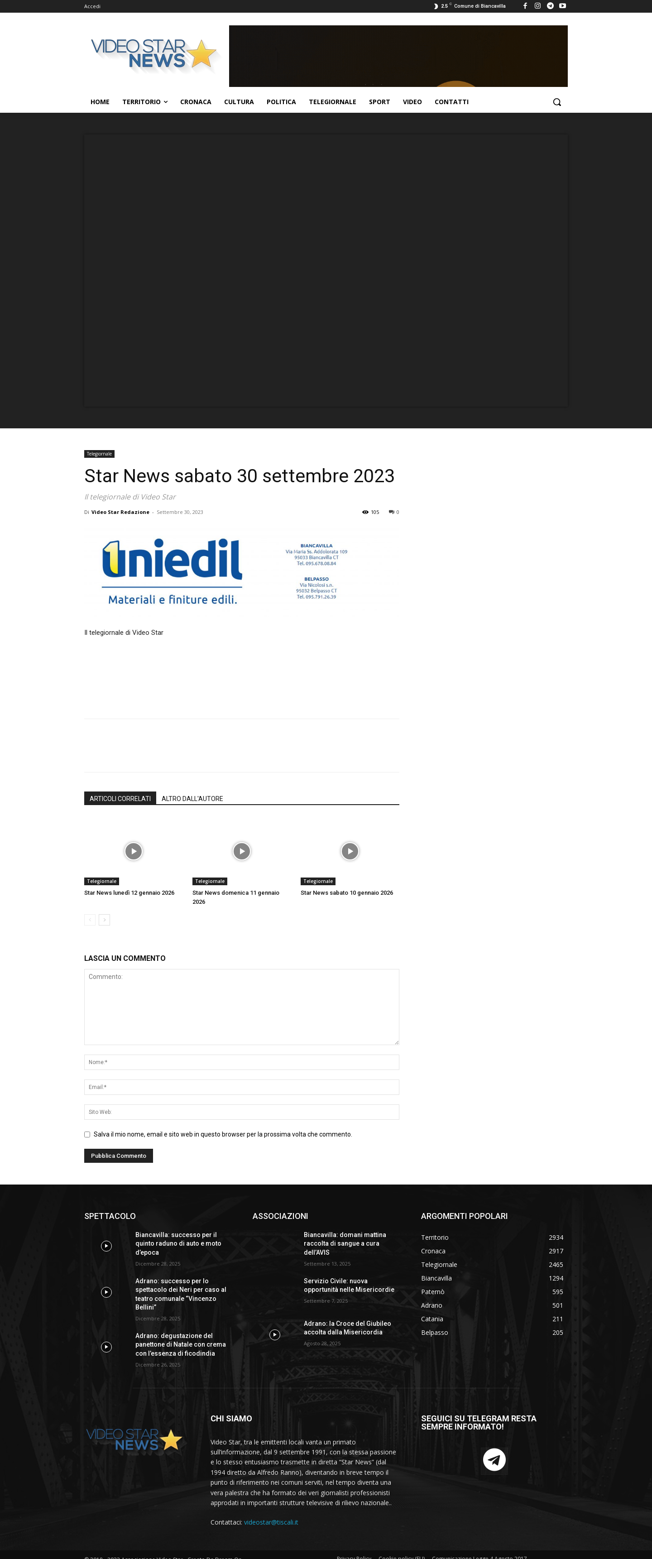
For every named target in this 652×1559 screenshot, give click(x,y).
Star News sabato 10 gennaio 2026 (347, 892)
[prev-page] (90, 920)
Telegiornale (99, 454)
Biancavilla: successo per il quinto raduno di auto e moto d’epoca (178, 1243)
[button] (557, 102)
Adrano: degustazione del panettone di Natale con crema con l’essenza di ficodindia (180, 1344)
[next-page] (104, 920)
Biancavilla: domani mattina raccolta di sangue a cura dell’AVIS (345, 1243)
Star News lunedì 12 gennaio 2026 (129, 892)
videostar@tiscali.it (271, 1522)
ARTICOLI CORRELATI (120, 798)
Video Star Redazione (120, 511)
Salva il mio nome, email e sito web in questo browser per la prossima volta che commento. (223, 1134)
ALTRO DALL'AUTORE (192, 798)
